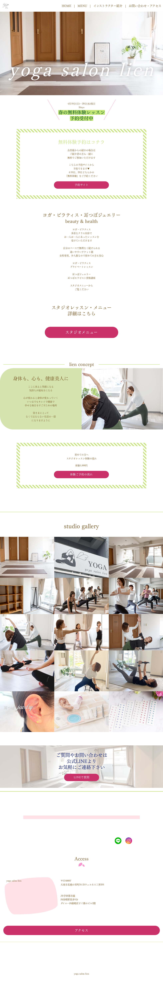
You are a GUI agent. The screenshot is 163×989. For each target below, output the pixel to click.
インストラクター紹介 (107, 5)
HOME (66, 5)
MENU (82, 5)
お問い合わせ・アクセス (145, 5)
